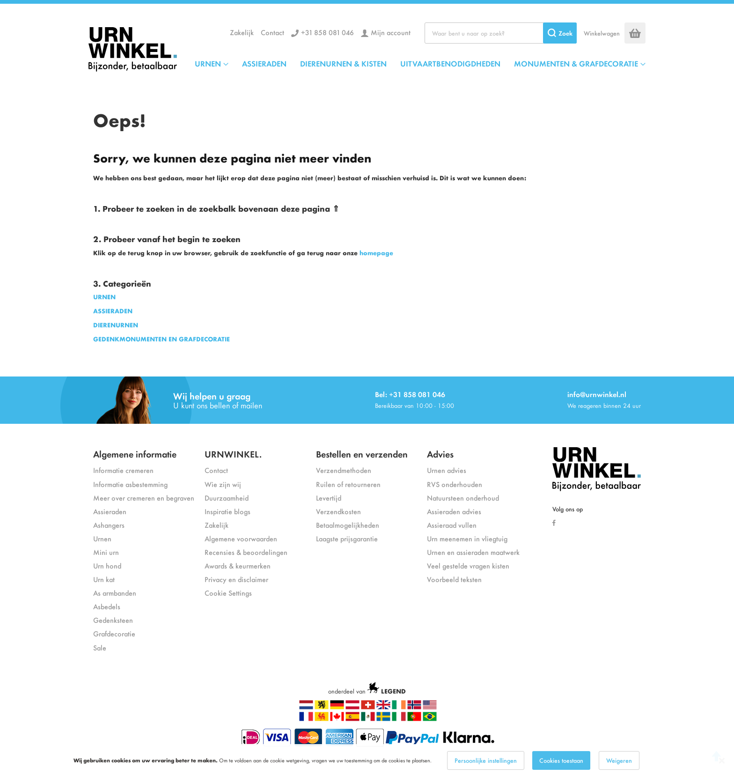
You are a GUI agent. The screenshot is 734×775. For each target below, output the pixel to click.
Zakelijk (242, 32)
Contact (272, 32)
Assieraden (109, 511)
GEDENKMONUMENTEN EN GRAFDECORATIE (161, 338)
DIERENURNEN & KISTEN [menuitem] (343, 63)
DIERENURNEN (115, 324)
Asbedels (106, 606)
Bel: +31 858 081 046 (410, 394)
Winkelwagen (602, 33)
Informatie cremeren (123, 470)
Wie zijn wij (223, 484)
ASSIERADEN (112, 310)
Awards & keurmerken (238, 565)
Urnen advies (446, 470)
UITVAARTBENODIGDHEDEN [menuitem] (450, 63)
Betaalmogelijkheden (347, 525)
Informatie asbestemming (130, 484)
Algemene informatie (134, 453)
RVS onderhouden (454, 484)
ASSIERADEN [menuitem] (264, 63)
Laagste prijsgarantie (347, 538)
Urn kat (104, 579)
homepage (376, 252)
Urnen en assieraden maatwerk (473, 552)
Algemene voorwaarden (241, 538)
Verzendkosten (338, 511)
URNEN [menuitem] (208, 63)
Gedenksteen (113, 620)
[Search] (560, 33)
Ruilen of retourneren (348, 484)
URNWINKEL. (233, 453)
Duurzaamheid (227, 497)
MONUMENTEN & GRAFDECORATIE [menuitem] (576, 63)
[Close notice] (721, 767)
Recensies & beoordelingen (246, 552)
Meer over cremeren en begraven (143, 497)
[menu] (420, 63)
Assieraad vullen (452, 525)
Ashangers (109, 525)
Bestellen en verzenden (362, 453)
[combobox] (501, 33)
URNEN (104, 296)
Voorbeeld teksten (454, 579)
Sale (99, 647)
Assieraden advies (454, 511)
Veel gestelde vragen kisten (468, 565)
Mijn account (391, 32)
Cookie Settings (228, 593)
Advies (440, 453)
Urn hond (107, 565)
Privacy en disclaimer (236, 579)
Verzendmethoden (343, 470)
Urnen (102, 538)
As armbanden (114, 593)
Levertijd (328, 497)
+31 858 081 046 (327, 32)
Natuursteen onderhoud (463, 497)
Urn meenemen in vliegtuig (467, 538)
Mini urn (106, 552)
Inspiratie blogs (227, 511)
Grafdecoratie (114, 633)
